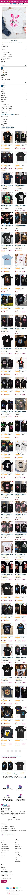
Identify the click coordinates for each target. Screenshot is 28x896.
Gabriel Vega (18, 557)
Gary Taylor (18, 660)
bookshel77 (5, 351)
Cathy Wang (18, 577)
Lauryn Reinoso (19, 270)
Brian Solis (5, 188)
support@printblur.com (9, 826)
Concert (10, 42)
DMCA (16, 857)
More (12, 777)
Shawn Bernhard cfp (19, 456)
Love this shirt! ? (5, 774)
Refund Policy (17, 852)
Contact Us (3, 852)
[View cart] (23, 4)
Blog (2, 857)
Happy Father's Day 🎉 (5, 1)
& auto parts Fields (6, 167)
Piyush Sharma (6, 414)
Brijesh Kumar (18, 167)
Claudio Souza (5, 537)
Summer (7, 127)
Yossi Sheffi (5, 228)
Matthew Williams (5, 517)
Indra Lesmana (6, 722)
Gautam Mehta (19, 188)
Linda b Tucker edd (6, 639)
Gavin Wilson (5, 577)
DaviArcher (18, 351)
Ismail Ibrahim (5, 147)
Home (2, 42)
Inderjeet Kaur (5, 435)
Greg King (18, 310)
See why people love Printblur (9, 757)
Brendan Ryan (5, 557)
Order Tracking (18, 844)
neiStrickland (5, 310)
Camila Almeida (6, 331)
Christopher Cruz (19, 599)
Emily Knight (18, 639)
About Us (3, 842)
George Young (5, 476)
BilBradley (5, 599)
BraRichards (18, 517)
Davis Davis (18, 476)
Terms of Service (4, 846)
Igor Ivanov (18, 619)
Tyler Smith (18, 147)
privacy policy (5, 872)
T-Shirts (6, 42)
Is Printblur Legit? (5, 850)
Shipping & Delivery (19, 846)
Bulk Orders (3, 867)
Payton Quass (19, 680)
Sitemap (3, 855)
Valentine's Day (12, 127)
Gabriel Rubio (18, 393)
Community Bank (6, 393)
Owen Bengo (18, 702)
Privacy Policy (4, 844)
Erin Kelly (17, 497)
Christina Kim (18, 537)
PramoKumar (5, 497)
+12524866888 (11, 828)
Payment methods (5, 848)
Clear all (4, 112)
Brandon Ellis (5, 619)
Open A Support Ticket (8, 835)
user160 (4, 702)
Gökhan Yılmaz (6, 660)
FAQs (16, 842)
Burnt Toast (5, 270)
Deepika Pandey (19, 435)
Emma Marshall (19, 290)
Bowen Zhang (18, 373)
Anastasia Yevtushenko (6, 681)
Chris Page (18, 414)
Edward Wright (5, 208)
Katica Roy (5, 248)
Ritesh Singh (18, 228)
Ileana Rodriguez (6, 290)
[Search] (25, 49)
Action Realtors (19, 722)
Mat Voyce (18, 331)
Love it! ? (16, 774)
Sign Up (4, 881)
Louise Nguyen (19, 248)
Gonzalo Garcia (6, 456)
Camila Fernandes (19, 208)
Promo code (3, 869)
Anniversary (3, 127)
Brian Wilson (5, 373)
